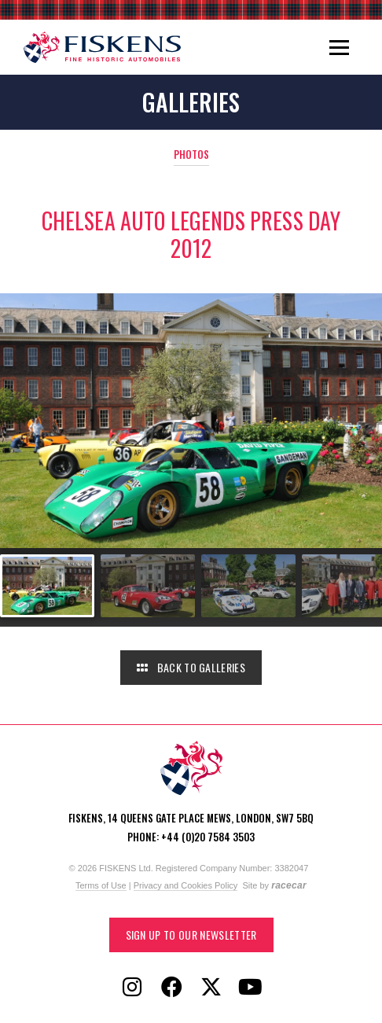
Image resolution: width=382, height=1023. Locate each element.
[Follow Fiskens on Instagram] (132, 987)
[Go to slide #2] (148, 585)
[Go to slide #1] (47, 585)
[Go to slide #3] (248, 585)
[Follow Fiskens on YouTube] (250, 987)
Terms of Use (101, 885)
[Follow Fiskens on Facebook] (171, 987)
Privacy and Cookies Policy (186, 885)
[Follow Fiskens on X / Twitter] (210, 987)
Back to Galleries (191, 667)
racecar (289, 885)
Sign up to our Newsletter (191, 934)
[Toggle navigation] (339, 47)
